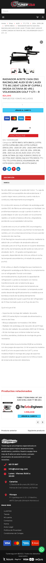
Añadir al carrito (23, 110)
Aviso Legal (8, 527)
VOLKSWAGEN (29, 161)
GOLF (29, 153)
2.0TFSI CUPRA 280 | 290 (13, 145)
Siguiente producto (36, 430)
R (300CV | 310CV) (31, 155)
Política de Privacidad (12, 530)
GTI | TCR (36, 153)
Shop (11, 23)
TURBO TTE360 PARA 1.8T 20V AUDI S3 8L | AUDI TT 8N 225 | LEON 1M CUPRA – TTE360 (29, 400)
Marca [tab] (6, 183)
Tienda (6, 514)
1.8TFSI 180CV (10, 26)
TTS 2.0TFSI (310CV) (14, 161)
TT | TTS (26, 23)
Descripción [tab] (9, 177)
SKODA (19, 158)
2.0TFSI (38, 143)
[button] (41, 42)
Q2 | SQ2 (19, 155)
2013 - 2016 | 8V (9, 150)
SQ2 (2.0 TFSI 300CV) (30, 158)
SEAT (13, 158)
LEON (5, 155)
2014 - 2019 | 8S (38, 23)
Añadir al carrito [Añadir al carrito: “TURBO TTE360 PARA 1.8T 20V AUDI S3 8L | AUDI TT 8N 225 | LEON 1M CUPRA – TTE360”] (29, 416)
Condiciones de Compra (13, 533)
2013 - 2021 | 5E (21, 150)
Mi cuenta (8, 517)
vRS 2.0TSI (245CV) (29, 163)
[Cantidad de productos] (23, 105)
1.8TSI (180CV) (28, 143)
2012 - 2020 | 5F (15, 148)
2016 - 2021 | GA (9, 153)
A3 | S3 (18, 153)
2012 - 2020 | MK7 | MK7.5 (32, 148)
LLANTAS (7, 511)
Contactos (8, 521)
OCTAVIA (11, 155)
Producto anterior (9, 430)
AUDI (18, 23)
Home (3, 23)
